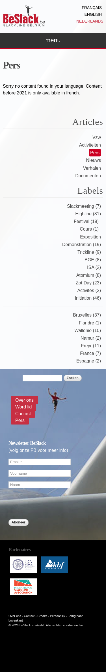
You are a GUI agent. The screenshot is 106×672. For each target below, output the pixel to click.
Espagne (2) (88, 361)
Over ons (24, 400)
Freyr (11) (91, 345)
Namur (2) (91, 338)
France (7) (90, 353)
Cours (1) (89, 229)
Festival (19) (86, 221)
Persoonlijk (57, 616)
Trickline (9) (89, 252)
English (93, 14)
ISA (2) (94, 267)
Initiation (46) (88, 298)
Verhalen (92, 168)
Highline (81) (88, 213)
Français (92, 7)
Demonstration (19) (81, 244)
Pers (94, 152)
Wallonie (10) (87, 330)
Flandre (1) (90, 322)
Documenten (88, 175)
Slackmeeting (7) (84, 206)
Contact (23, 413)
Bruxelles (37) (87, 315)
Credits (42, 616)
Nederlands (89, 21)
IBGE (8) (92, 259)
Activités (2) (89, 290)
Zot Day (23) (88, 282)
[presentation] (51, 537)
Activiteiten (90, 145)
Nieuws (93, 160)
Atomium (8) (88, 275)
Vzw (96, 137)
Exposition (90, 237)
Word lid (23, 406)
